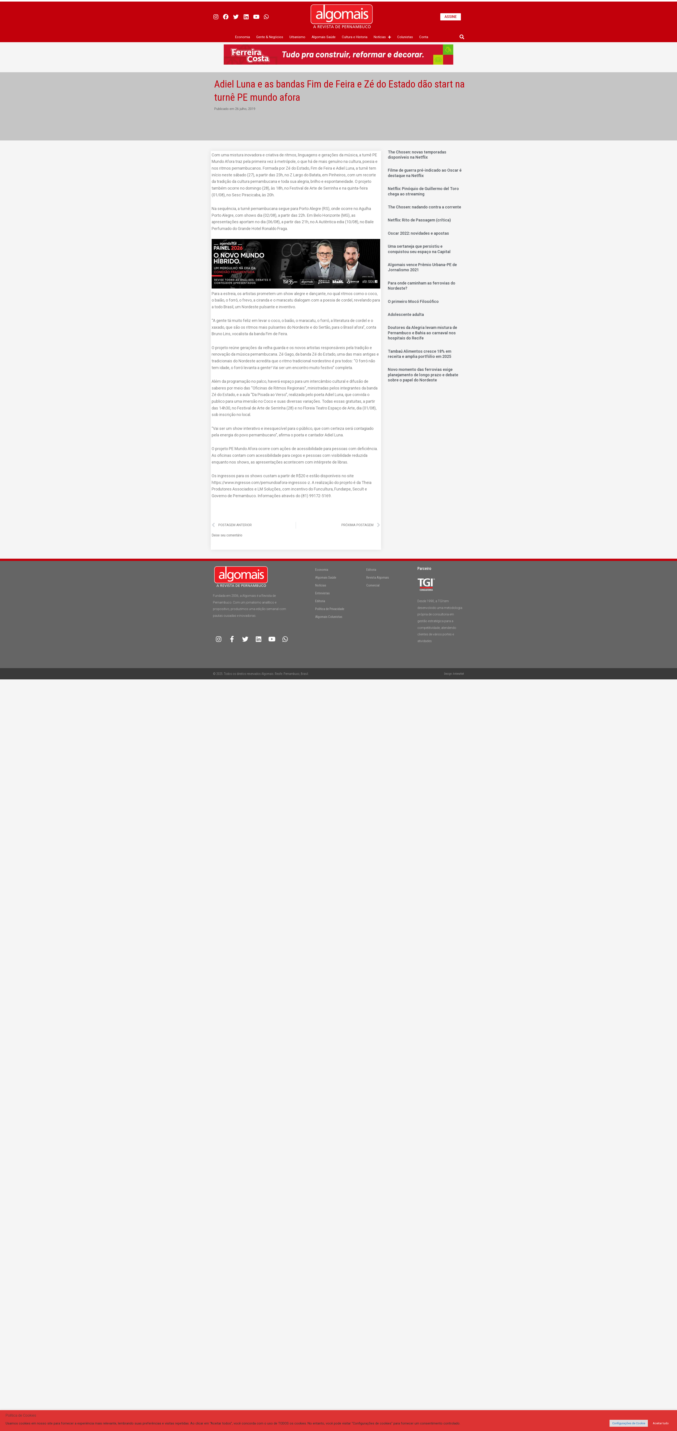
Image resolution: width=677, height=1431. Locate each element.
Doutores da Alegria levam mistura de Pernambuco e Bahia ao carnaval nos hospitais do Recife (422, 332)
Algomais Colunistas (328, 617)
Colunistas (405, 37)
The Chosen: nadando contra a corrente (424, 207)
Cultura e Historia (354, 37)
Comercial (373, 585)
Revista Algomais (377, 577)
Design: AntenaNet (454, 673)
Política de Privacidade (329, 609)
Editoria (320, 601)
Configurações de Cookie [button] (628, 1423)
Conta (423, 37)
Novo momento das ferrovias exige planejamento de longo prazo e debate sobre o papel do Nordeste (423, 374)
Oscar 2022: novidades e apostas (418, 233)
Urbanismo (297, 37)
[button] (462, 37)
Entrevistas (322, 593)
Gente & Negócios (269, 37)
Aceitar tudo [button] (661, 1423)
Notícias (382, 37)
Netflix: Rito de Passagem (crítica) (419, 220)
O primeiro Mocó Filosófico (413, 301)
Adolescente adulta (406, 314)
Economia (242, 37)
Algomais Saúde (324, 37)
